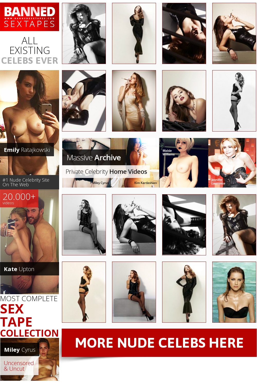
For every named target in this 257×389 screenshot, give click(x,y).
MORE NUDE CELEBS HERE (159, 343)
